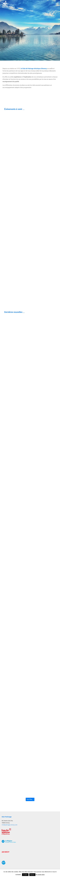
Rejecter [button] (32, 874)
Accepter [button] (25, 874)
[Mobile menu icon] (56, 4)
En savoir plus (40, 874)
